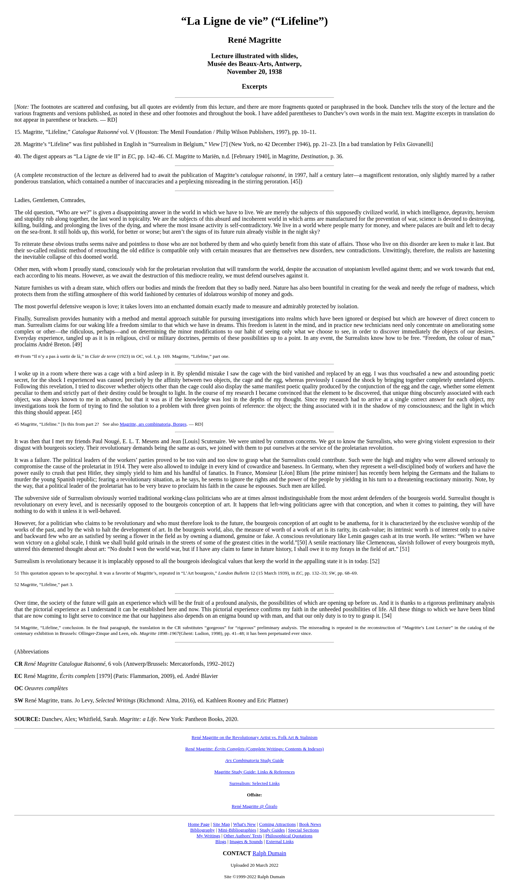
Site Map (221, 824)
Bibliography (202, 830)
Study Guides (271, 830)
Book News (310, 824)
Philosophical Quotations (289, 835)
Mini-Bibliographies (237, 830)
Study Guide (254, 760)
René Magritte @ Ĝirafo (254, 806)
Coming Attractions (277, 824)
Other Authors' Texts (242, 835)
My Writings (208, 835)
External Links (280, 841)
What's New (244, 824)
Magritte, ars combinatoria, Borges (153, 424)
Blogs (221, 841)
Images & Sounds (246, 841)
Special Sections (303, 830)
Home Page (198, 824)
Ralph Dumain (269, 853)
